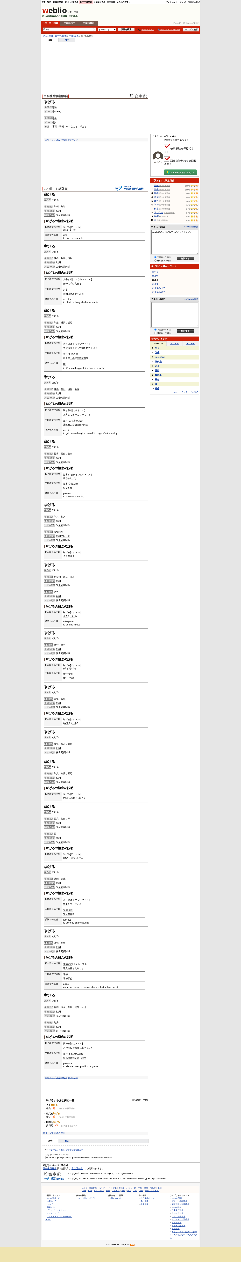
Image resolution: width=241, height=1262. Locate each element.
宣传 (70, 744)
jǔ (55, 122)
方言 (141, 1191)
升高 (63, 322)
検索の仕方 (52, 1201)
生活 (90, 1191)
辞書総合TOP (194, 2)
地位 (70, 1047)
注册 (63, 773)
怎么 (157, 352)
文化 (84, 1191)
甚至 (157, 370)
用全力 (57, 576)
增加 (63, 1007)
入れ (77, 283)
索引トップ (50, 140)
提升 (77, 1007)
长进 (83, 1007)
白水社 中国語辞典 (56, 96)
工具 (72, 358)
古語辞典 (111, 2)
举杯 (156, 216)
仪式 (71, 678)
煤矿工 (158, 375)
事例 (61, 126)
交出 (70, 453)
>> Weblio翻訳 (191, 227)
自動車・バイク (125, 1188)
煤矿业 (158, 361)
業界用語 (93, 1188)
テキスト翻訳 (158, 226)
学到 (63, 389)
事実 (54, 126)
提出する (67, 474)
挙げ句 (155, 284)
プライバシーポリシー (56, 1210)
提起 (70, 322)
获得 (56, 258)
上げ (70, 343)
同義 (63, 1030)
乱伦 (157, 388)
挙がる (155, 272)
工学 (140, 1188)
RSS (133, 1245)
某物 (79, 358)
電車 (115, 1188)
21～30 (190, 343)
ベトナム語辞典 (178, 1226)
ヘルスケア (99, 1191)
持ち (65, 343)
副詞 (58, 596)
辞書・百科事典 (152, 1191)
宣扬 (56, 744)
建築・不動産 (150, 1188)
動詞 (58, 210)
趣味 (108, 1191)
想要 (74, 294)
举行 (56, 645)
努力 (65, 414)
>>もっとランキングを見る (185, 392)
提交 (63, 453)
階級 (77, 1047)
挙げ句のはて (158, 288)
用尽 (65, 576)
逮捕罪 (66, 978)
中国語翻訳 (88, 23)
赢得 (77, 389)
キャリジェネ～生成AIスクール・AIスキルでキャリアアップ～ (183, 1235)
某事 (70, 914)
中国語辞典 (74, 36)
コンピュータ (105, 1188)
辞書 (43, 2)
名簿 (66, 797)
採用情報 (144, 1204)
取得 (63, 699)
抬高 (56, 818)
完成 (63, 878)
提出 (56, 453)
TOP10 (158, 343)
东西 (81, 294)
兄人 (157, 348)
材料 (68, 126)
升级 (70, 1007)
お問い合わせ (115, 1198)
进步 (56, 1022)
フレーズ (65, 536)
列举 (63, 206)
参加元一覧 (77, 1168)
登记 (70, 773)
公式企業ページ (147, 1198)
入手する (67, 279)
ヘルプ (50, 1204)
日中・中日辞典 (50, 23)
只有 (157, 379)
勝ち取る (67, 410)
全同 (60, 215)
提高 (63, 744)
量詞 (58, 837)
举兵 (56, 516)
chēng (57, 111)
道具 (70, 348)
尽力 (56, 592)
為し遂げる (69, 899)
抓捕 (63, 943)
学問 (160, 1188)
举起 (56, 322)
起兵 (63, 516)
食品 (129, 1191)
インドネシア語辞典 (180, 1219)
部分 (58, 1030)
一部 (71, 858)
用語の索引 (61, 140)
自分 (65, 283)
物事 (65, 904)
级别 (77, 1058)
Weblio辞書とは (53, 1198)
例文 (67, 40)
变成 (74, 424)
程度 (83, 1058)
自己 (70, 294)
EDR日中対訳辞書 (55, 189)
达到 (56, 878)
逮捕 (56, 943)
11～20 (174, 343)
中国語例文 (69, 23)
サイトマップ (52, 1213)
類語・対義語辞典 (55, 2)
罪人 (65, 968)
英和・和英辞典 (71, 2)
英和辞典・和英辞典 (180, 1204)
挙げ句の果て (158, 292)
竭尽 (72, 576)
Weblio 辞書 (48, 36)
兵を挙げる (69, 556)
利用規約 (51, 1207)
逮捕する (67, 964)
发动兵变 (58, 531)
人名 (135, 1191)
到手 (63, 258)
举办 (63, 645)
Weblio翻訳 (176, 1207)
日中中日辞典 (86, 2)
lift (64, 364)
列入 (56, 773)
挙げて (155, 276)
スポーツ (116, 1191)
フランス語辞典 (178, 1216)
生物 (123, 1191)
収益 (66, 723)
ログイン (181, 2)
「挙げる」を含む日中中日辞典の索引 (66, 1150)
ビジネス (83, 1188)
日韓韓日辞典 (99, 2)
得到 (70, 258)
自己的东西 (82, 424)
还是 (157, 366)
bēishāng (160, 357)
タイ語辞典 (176, 1222)
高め (65, 1043)
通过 (65, 424)
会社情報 (144, 1201)
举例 (56, 206)
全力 (65, 616)
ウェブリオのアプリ (87, 1198)
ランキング (73, 140)
